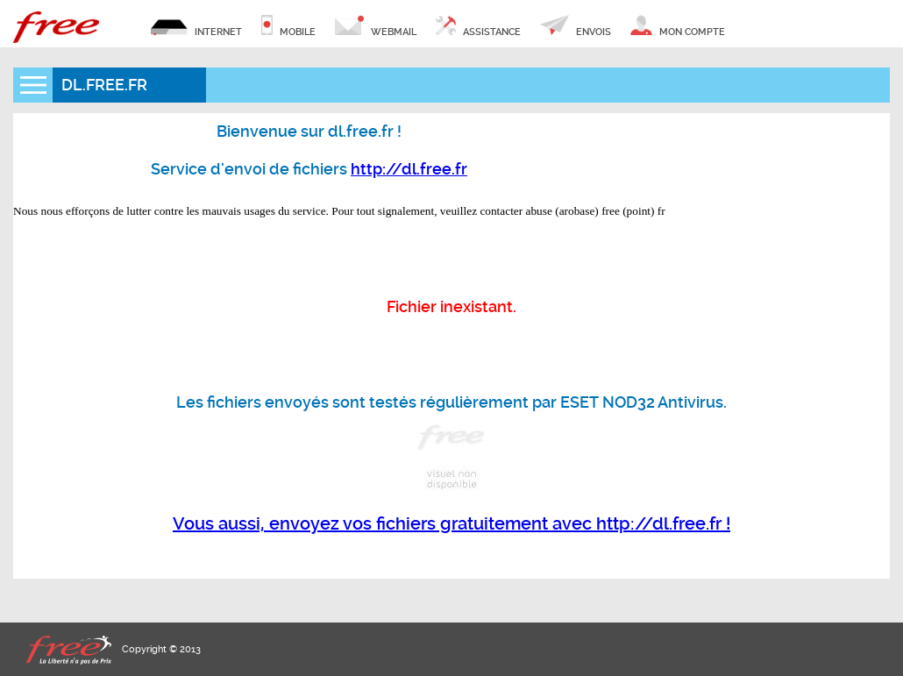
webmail (375, 26)
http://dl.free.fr (409, 169)
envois (575, 26)
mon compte (677, 26)
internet (196, 26)
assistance (478, 26)
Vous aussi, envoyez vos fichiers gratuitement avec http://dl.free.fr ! (451, 523)
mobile (288, 26)
